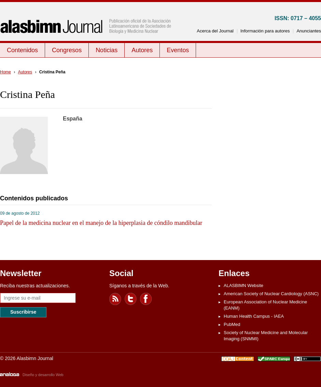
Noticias (106, 50)
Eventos (178, 50)
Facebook (146, 299)
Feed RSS (115, 299)
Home (5, 72)
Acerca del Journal (215, 30)
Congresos (67, 50)
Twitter (131, 299)
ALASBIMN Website (243, 285)
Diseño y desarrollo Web (43, 375)
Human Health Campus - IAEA (254, 316)
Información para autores (265, 30)
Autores (142, 50)
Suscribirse (23, 312)
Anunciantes (308, 30)
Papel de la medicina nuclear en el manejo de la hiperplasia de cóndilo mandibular (101, 222)
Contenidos (22, 50)
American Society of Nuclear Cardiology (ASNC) (271, 293)
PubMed (232, 324)
